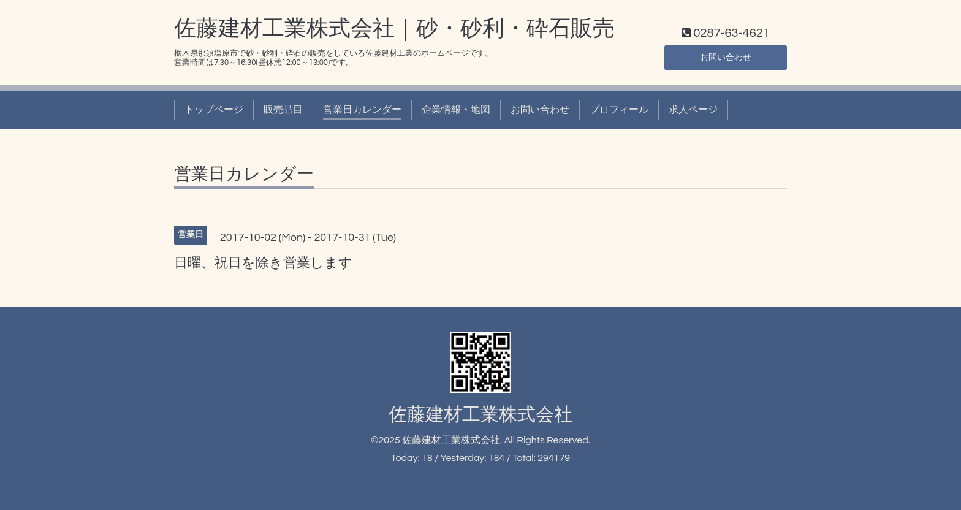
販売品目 (283, 110)
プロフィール (619, 110)
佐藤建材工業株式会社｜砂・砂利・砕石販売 (394, 28)
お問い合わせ (725, 56)
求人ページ (693, 110)
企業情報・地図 (456, 110)
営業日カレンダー (362, 110)
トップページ (213, 110)
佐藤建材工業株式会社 (480, 414)
